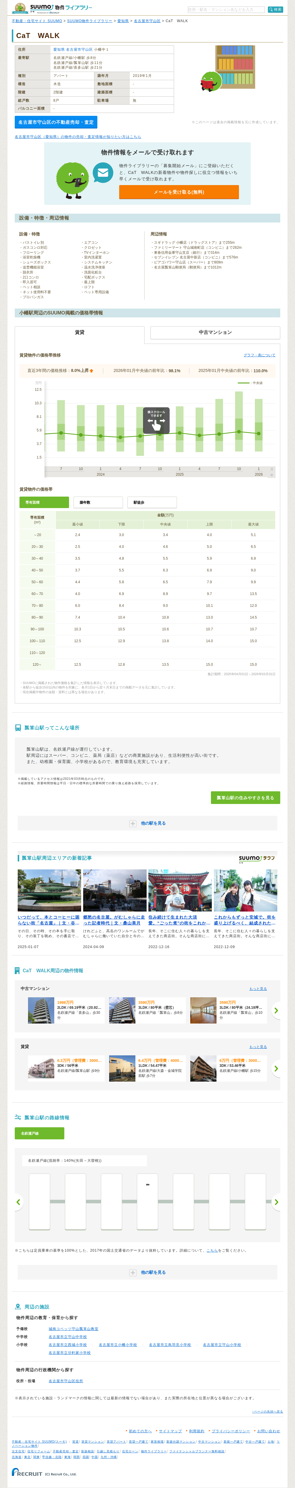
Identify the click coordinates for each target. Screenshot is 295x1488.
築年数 (85, 502)
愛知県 (123, 21)
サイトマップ (170, 1431)
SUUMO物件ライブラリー (90, 21)
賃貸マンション (92, 1441)
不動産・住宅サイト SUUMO (37, 21)
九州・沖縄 (109, 1457)
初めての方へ (140, 1431)
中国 (94, 1457)
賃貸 (75, 1441)
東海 (67, 1457)
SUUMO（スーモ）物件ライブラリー (52, 8)
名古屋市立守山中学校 (68, 1337)
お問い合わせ (268, 1431)
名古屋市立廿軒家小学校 (70, 1353)
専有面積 (32, 502)
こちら (212, 1250)
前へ (19, 1202)
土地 (271, 1441)
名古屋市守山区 (147, 21)
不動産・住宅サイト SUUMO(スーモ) (39, 1441)
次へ (275, 1202)
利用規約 (196, 1431)
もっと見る (258, 989)
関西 (76, 1457)
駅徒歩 (139, 502)
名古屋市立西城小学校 (68, 1345)
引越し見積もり (108, 1451)
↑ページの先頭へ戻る (267, 1411)
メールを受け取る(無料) (179, 192)
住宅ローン (130, 1451)
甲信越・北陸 (52, 1457)
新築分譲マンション (181, 1441)
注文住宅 (18, 1451)
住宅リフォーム (38, 1451)
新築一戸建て (233, 1441)
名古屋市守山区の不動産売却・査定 (56, 122)
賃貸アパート (116, 1441)
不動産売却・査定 (66, 1451)
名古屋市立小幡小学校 (118, 1345)
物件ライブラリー (154, 1451)
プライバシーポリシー (231, 1431)
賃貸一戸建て (138, 1441)
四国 (86, 1457)
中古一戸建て (255, 1441)
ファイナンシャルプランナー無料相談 (196, 1451)
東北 (27, 1457)
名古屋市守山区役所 (66, 1381)
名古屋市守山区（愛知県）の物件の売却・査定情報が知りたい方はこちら (78, 137)
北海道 (17, 1457)
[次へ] (275, 1010)
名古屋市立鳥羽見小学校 (170, 1345)
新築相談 (87, 1451)
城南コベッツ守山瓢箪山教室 (74, 1329)
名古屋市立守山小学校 (222, 1345)
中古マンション (209, 1441)
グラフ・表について (260, 355)
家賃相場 (157, 1441)
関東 (36, 1457)
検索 (278, 9)
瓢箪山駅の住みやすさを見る (245, 797)
